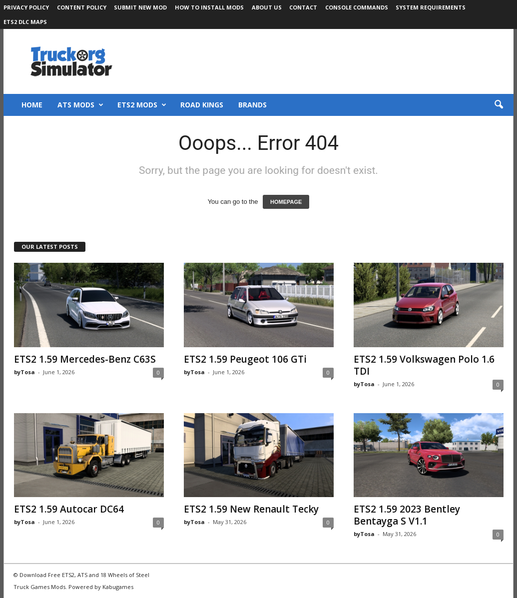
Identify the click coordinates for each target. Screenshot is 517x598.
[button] (499, 105)
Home (31, 104)
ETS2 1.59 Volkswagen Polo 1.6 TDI (424, 365)
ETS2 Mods (141, 105)
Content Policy (81, 7)
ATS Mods (80, 105)
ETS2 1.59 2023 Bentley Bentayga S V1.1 (407, 515)
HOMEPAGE (286, 202)
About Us (267, 7)
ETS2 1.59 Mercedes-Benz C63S (85, 359)
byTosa (24, 372)
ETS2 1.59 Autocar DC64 (69, 509)
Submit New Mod (140, 7)
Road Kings (201, 104)
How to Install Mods (209, 7)
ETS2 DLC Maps (25, 21)
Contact (303, 7)
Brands (252, 104)
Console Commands (356, 7)
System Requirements (431, 7)
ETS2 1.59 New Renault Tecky (251, 509)
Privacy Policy (26, 7)
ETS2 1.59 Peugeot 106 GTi (245, 359)
